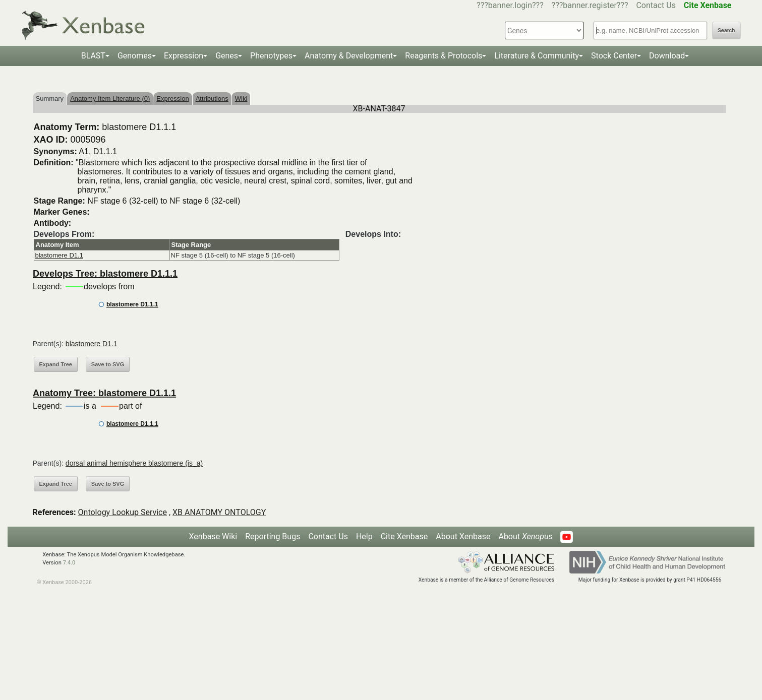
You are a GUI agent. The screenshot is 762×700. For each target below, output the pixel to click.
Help (364, 536)
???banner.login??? (510, 5)
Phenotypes (271, 55)
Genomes (135, 55)
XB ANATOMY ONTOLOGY (219, 512)
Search (726, 30)
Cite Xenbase (404, 536)
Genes (226, 55)
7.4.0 (69, 562)
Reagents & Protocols (443, 55)
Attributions (212, 98)
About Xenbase (463, 536)
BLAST (93, 55)
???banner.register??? (590, 5)
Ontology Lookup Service (122, 512)
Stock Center (614, 55)
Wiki (241, 98)
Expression (183, 55)
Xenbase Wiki (213, 536)
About (525, 536)
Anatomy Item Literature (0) (110, 98)
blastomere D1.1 (59, 255)
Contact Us (656, 5)
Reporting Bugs (272, 536)
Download (667, 55)
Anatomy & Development (349, 55)
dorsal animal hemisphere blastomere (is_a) (134, 463)
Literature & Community (536, 55)
